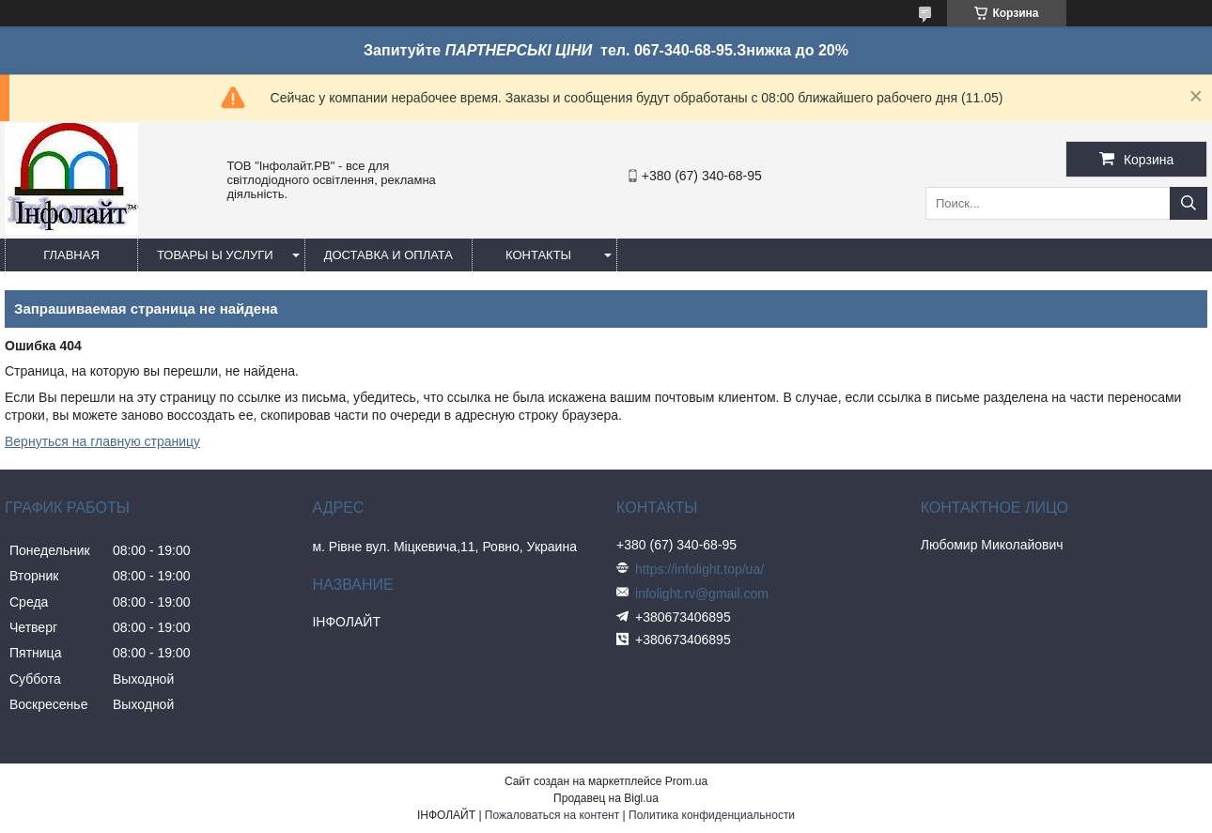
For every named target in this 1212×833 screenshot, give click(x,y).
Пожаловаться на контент (552, 815)
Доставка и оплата (388, 255)
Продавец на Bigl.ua (606, 798)
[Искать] (1188, 203)
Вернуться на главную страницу (102, 441)
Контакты (538, 255)
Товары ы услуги (215, 255)
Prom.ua (686, 781)
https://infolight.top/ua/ (699, 569)
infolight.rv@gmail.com (702, 593)
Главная (71, 255)
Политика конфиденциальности (712, 815)
